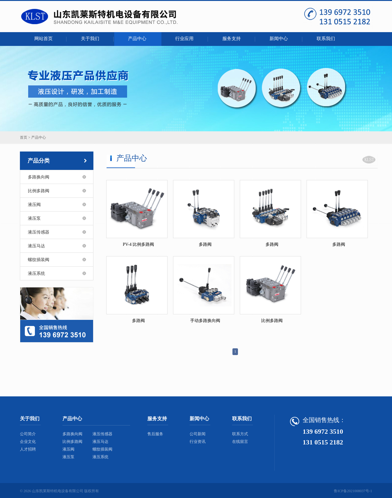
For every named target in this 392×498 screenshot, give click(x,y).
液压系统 (36, 273)
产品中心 (138, 38)
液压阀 (34, 204)
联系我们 (326, 38)
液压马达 (36, 246)
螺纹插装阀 (38, 259)
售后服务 (155, 434)
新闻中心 (279, 38)
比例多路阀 (38, 191)
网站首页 (43, 38)
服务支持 (232, 38)
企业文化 (28, 441)
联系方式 (240, 434)
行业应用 (185, 38)
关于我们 (90, 38)
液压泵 (34, 218)
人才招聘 (28, 449)
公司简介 (28, 434)
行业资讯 (197, 441)
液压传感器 (38, 232)
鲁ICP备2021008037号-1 (353, 491)
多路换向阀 (38, 177)
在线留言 (240, 441)
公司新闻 (197, 434)
